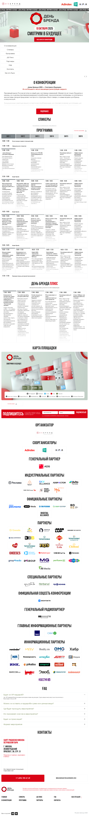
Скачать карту (11, 403)
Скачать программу (79, 130)
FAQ (10, 65)
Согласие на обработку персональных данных (56, 415)
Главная (4, 797)
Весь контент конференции (44, 40)
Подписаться (81, 412)
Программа (10, 53)
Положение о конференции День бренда (44, 125)
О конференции (10, 46)
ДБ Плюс (10, 57)
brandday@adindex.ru (66, 778)
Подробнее (44, 111)
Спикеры (10, 49)
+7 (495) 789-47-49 (23, 778)
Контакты (10, 69)
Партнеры (10, 61)
